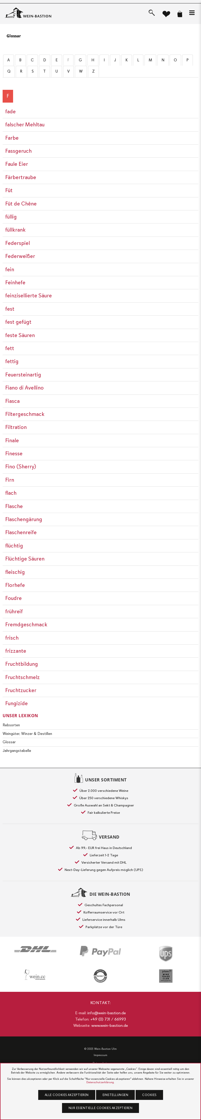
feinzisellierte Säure (28, 295)
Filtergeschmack (24, 414)
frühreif (14, 611)
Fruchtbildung (21, 664)
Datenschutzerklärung (100, 1082)
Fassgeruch (18, 151)
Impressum (100, 1055)
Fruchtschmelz (22, 677)
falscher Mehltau (24, 124)
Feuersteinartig (23, 374)
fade (10, 111)
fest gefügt (18, 322)
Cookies (149, 1095)
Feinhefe (15, 282)
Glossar (14, 35)
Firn (9, 479)
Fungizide (16, 703)
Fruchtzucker (20, 690)
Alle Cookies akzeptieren (67, 1095)
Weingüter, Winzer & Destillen (27, 733)
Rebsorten (11, 725)
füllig (11, 216)
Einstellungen (116, 1095)
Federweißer (20, 256)
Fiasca (12, 401)
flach (10, 493)
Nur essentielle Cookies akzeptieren (101, 1108)
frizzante (15, 650)
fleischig (15, 572)
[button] (191, 12)
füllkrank (15, 229)
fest (9, 308)
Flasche (14, 506)
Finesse (14, 453)
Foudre (13, 598)
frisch (12, 637)
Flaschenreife (21, 532)
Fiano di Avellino (24, 387)
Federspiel (17, 243)
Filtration (16, 427)
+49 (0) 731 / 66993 (108, 1019)
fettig (12, 361)
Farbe (12, 137)
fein (9, 269)
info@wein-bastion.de (106, 1013)
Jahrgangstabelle (17, 750)
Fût (9, 190)
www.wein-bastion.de (109, 1025)
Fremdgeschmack (26, 624)
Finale (12, 440)
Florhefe (15, 585)
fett (9, 348)
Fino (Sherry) (20, 466)
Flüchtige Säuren (24, 558)
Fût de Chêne (21, 203)
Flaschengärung (23, 519)
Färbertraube (20, 177)
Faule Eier (16, 164)
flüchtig (14, 545)
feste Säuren (20, 335)
